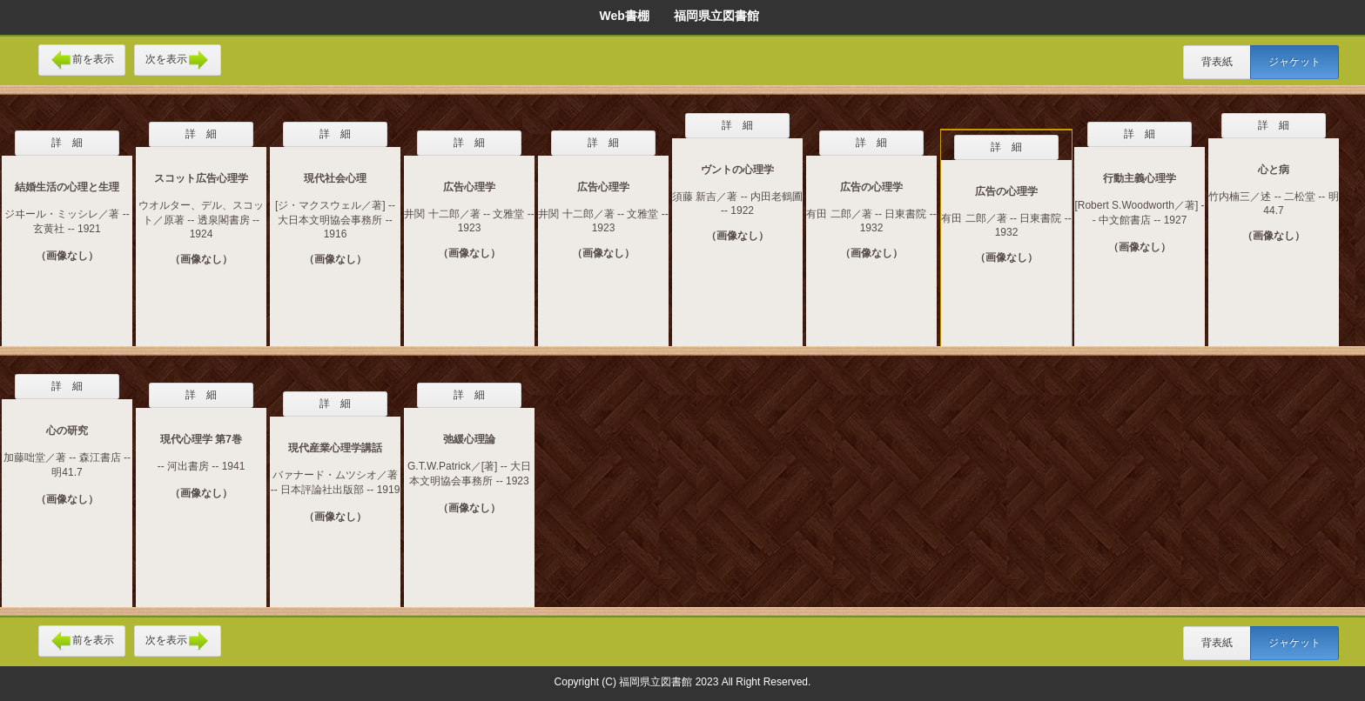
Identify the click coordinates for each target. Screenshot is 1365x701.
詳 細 (67, 143)
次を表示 (177, 60)
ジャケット (1294, 62)
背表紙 (1217, 62)
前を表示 (82, 60)
